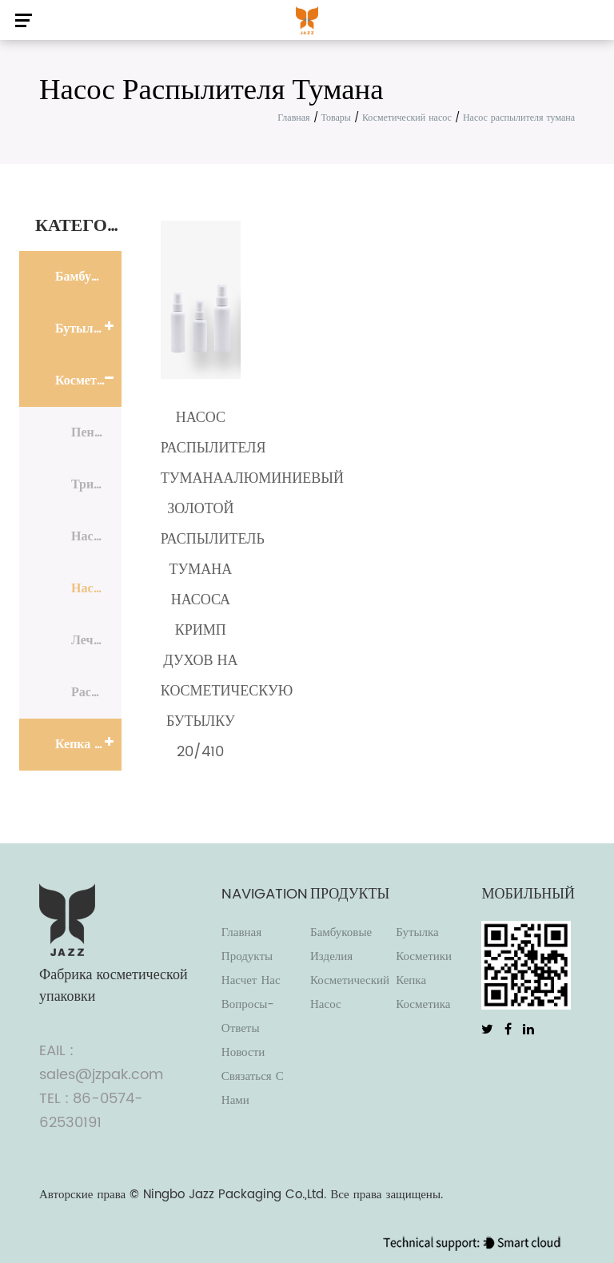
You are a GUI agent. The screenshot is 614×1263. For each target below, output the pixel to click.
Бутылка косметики (88, 328)
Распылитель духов (96, 692)
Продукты (247, 956)
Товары (336, 118)
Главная (293, 118)
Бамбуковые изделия (88, 276)
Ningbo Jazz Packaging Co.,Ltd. (234, 1195)
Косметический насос (407, 118)
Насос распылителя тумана (96, 588)
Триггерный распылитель (96, 484)
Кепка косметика (88, 744)
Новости (243, 1052)
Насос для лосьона (96, 536)
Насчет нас (251, 980)
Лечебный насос (96, 640)
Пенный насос (96, 432)
